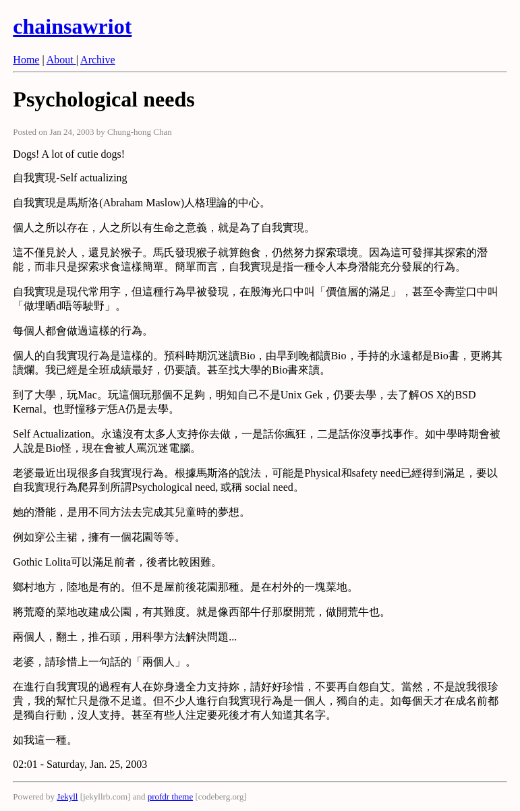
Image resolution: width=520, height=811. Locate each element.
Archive (97, 59)
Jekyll (67, 796)
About (61, 59)
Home (26, 59)
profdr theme (171, 796)
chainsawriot (72, 26)
